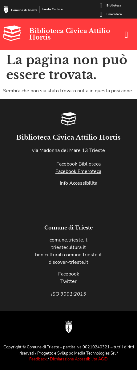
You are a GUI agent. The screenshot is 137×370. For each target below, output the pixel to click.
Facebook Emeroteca (78, 171)
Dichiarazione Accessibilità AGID (79, 359)
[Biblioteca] (101, 5)
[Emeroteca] (101, 14)
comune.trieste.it (68, 240)
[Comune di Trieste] (6, 9)
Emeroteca (114, 14)
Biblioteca (114, 5)
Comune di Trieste (24, 10)
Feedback (38, 359)
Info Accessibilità (78, 183)
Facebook (68, 274)
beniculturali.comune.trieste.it (68, 254)
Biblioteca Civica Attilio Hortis (69, 34)
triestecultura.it (68, 247)
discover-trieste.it (68, 262)
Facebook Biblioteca (78, 164)
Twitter (68, 281)
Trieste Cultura (51, 9)
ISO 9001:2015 (68, 294)
